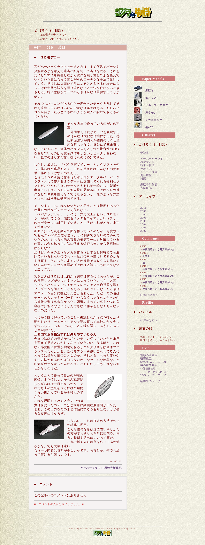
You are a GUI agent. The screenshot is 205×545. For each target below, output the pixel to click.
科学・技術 (147, 165)
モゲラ (149, 127)
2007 (143, 214)
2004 (143, 224)
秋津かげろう (149, 320)
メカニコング (153, 120)
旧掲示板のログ (149, 295)
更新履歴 (146, 175)
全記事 (144, 152)
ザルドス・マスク (156, 105)
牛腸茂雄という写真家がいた (159, 249)
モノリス (151, 97)
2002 (143, 230)
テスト (146, 256)
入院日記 (146, 187)
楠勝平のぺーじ (150, 381)
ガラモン (151, 112)
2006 (143, 217)
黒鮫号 (149, 90)
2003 (143, 227)
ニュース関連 (149, 171)
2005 (143, 220)
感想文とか (147, 162)
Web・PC (146, 168)
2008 (143, 211)
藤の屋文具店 (149, 365)
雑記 (143, 178)
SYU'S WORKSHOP (153, 361)
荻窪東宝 (146, 358)
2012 (143, 204)
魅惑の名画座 (149, 355)
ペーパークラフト (92, 467)
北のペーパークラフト (154, 375)
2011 (143, 207)
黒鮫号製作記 (113, 467)
